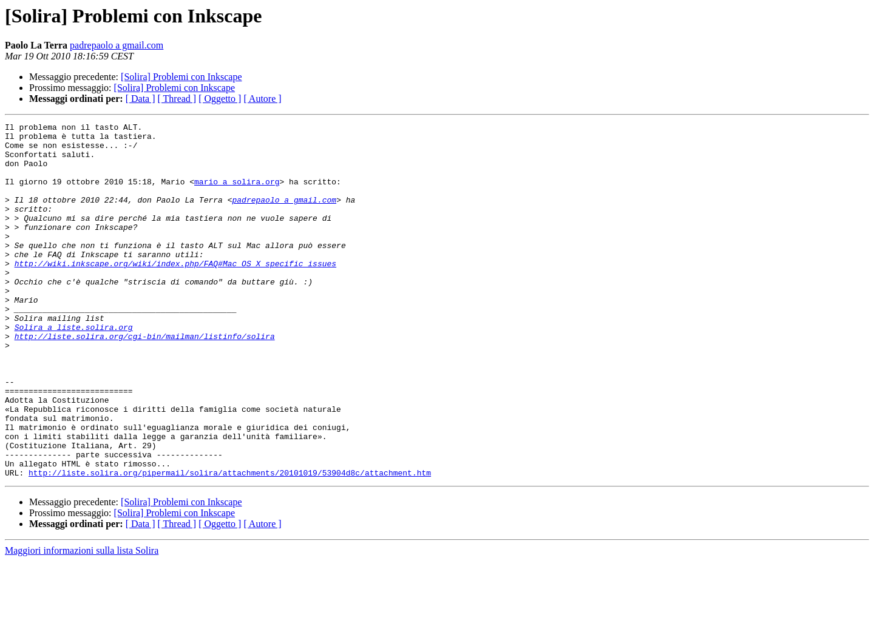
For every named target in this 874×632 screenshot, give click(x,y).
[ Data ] (140, 98)
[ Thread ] (177, 98)
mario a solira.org (236, 194)
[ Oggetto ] (219, 98)
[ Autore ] (262, 98)
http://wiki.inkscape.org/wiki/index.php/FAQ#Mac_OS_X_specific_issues (175, 292)
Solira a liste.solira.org (74, 368)
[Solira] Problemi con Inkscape (181, 77)
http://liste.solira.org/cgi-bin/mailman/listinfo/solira (145, 379)
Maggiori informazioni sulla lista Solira (81, 621)
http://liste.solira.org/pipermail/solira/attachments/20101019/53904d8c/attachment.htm (230, 543)
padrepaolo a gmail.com (116, 45)
